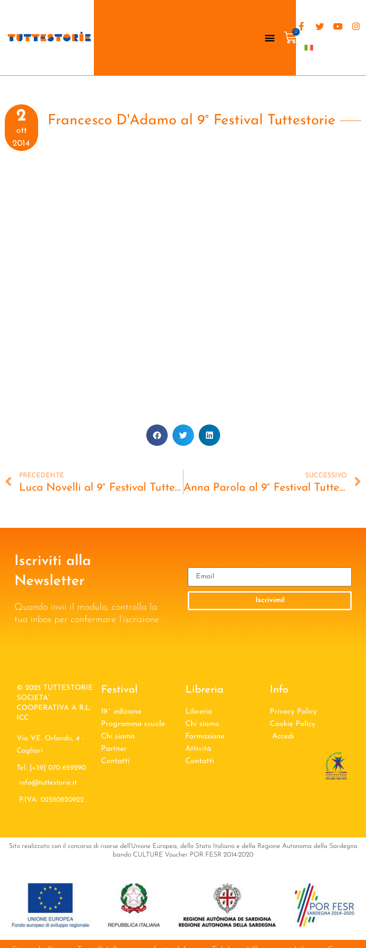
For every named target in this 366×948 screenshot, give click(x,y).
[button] (270, 38)
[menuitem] (309, 47)
